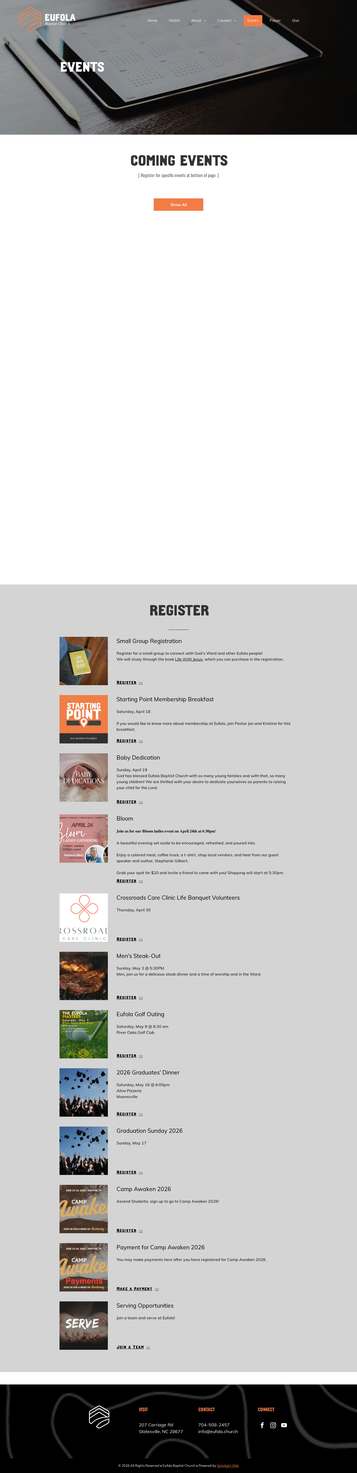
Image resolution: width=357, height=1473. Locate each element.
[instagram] (273, 1426)
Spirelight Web (228, 1466)
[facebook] (262, 1426)
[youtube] (284, 1426)
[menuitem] (154, 20)
